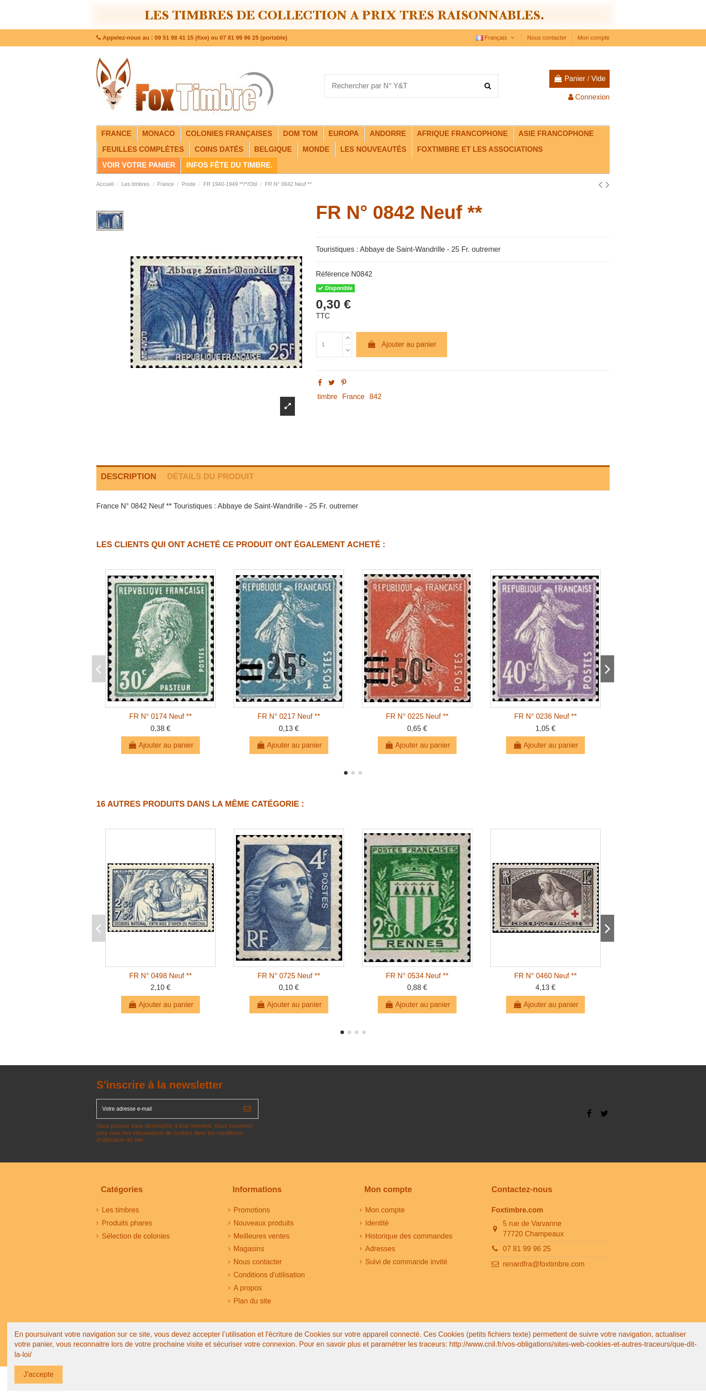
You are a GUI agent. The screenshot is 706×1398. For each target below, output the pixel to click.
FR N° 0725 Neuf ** (289, 976)
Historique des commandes (409, 1242)
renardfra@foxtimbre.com (544, 1270)
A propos (248, 1294)
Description (128, 476)
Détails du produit (210, 476)
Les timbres (120, 1216)
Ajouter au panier (401, 344)
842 (376, 396)
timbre (327, 396)
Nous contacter (547, 37)
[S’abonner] (247, 1112)
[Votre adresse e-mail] (166, 1112)
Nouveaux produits (264, 1229)
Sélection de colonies (136, 1242)
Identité (377, 1229)
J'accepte (38, 1374)
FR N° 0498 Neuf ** (160, 976)
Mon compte (593, 37)
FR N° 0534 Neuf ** (417, 976)
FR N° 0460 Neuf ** (545, 976)
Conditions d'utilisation (269, 1281)
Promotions (252, 1216)
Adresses (380, 1255)
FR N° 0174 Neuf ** (160, 716)
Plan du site (253, 1307)
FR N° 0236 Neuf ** (545, 716)
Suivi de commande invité (406, 1268)
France (353, 396)
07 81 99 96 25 (527, 1255)
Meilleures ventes (262, 1242)
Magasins (249, 1255)
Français (496, 37)
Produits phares (127, 1229)
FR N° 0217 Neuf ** (289, 716)
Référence (332, 274)
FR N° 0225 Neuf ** (417, 716)
